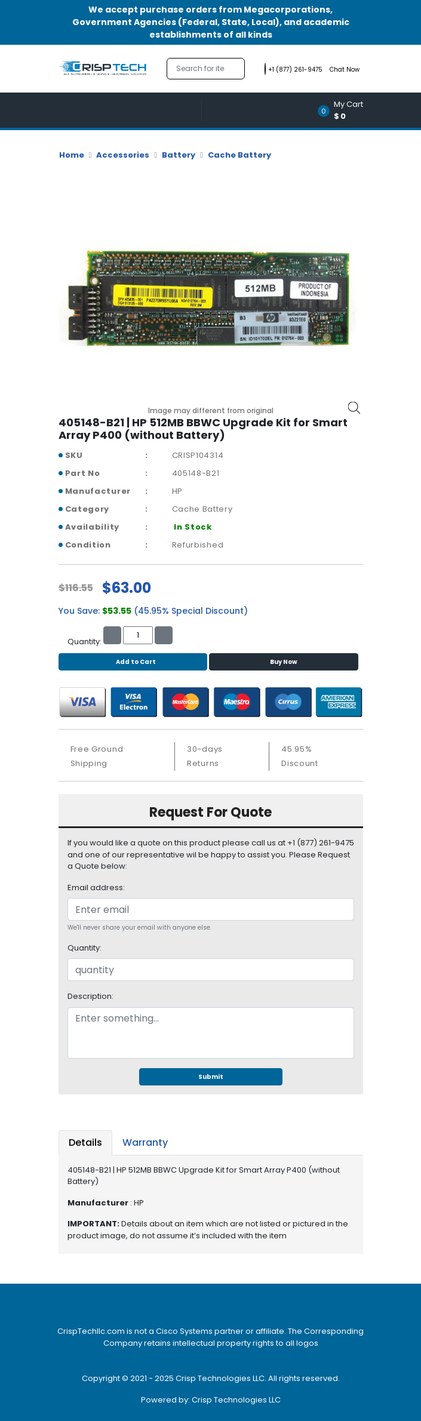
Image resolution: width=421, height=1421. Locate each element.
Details (85, 1142)
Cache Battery (239, 155)
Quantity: (84, 948)
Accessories (122, 155)
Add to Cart (133, 661)
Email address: (96, 887)
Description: (90, 996)
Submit (210, 1076)
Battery (178, 155)
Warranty (145, 1142)
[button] (344, 110)
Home (71, 155)
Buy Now (283, 661)
